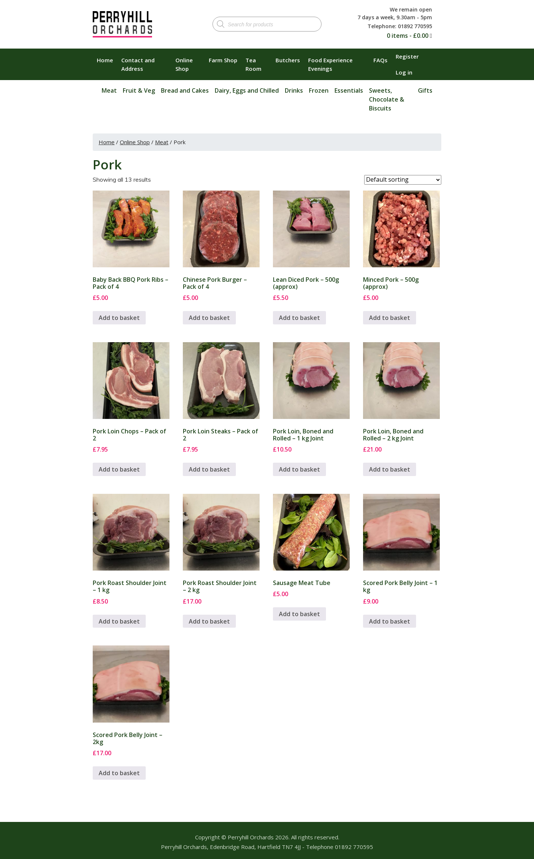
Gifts (425, 90)
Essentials (348, 90)
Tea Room (253, 64)
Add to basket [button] (119, 318)
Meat (109, 90)
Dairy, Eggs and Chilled (247, 90)
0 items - (407, 36)
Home (105, 60)
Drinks (294, 90)
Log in (404, 72)
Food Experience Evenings (330, 64)
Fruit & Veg (139, 90)
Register (407, 56)
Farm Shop (223, 60)
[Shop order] (402, 180)
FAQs (380, 60)
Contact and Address (138, 64)
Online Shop (184, 64)
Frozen (319, 90)
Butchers (288, 60)
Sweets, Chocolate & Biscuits (386, 99)
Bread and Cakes (185, 90)
